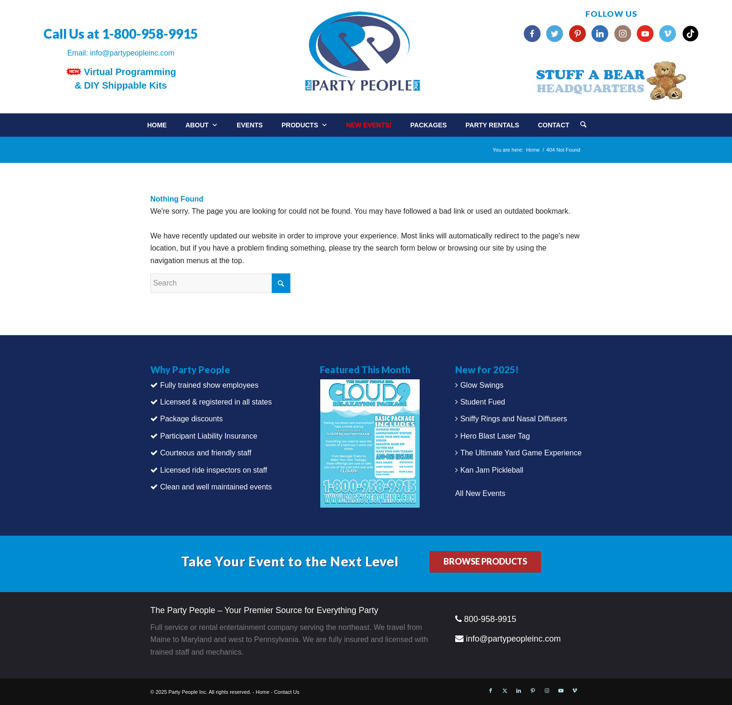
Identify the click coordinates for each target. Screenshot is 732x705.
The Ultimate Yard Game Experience (521, 453)
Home (157, 125)
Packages (428, 125)
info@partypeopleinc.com (132, 53)
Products (305, 125)
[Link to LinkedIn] (519, 691)
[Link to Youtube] (561, 691)
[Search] (583, 125)
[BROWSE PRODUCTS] (485, 562)
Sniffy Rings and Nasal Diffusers (513, 419)
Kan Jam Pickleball (491, 470)
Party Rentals (492, 125)
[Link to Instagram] (547, 691)
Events (250, 125)
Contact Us (286, 692)
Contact (553, 125)
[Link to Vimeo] (575, 691)
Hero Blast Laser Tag (495, 436)
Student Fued (482, 402)
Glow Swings (481, 385)
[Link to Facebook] (491, 691)
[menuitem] (592, 121)
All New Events (480, 493)
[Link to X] (505, 691)
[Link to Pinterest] (533, 691)
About (201, 125)
